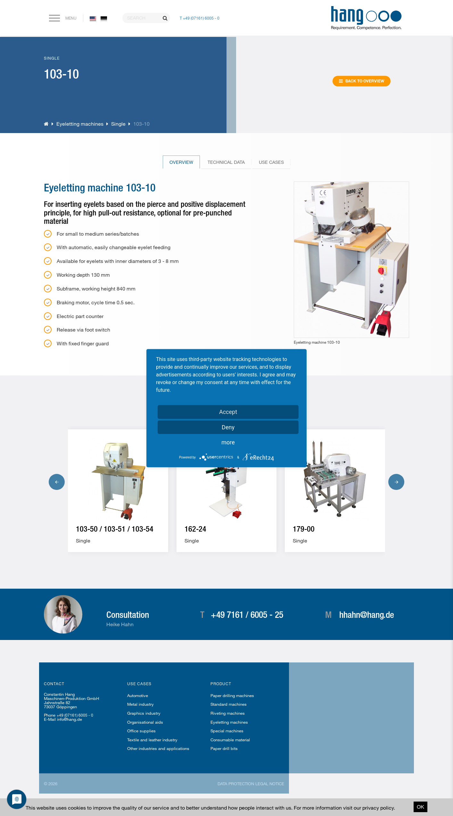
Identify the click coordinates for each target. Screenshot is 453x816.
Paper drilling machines (232, 695)
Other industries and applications (158, 748)
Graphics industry (144, 713)
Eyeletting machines (79, 124)
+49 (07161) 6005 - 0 (75, 715)
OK (420, 806)
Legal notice (269, 783)
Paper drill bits (224, 748)
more (228, 442)
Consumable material (230, 739)
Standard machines (228, 704)
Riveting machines (227, 713)
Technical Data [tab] (226, 162)
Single (118, 124)
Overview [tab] (181, 162)
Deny (228, 427)
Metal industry (140, 704)
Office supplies (141, 730)
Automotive (137, 695)
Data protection (236, 783)
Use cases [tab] (271, 162)
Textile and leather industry (152, 739)
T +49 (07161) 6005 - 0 (199, 18)
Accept (228, 411)
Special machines (226, 730)
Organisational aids (145, 722)
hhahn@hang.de (366, 614)
